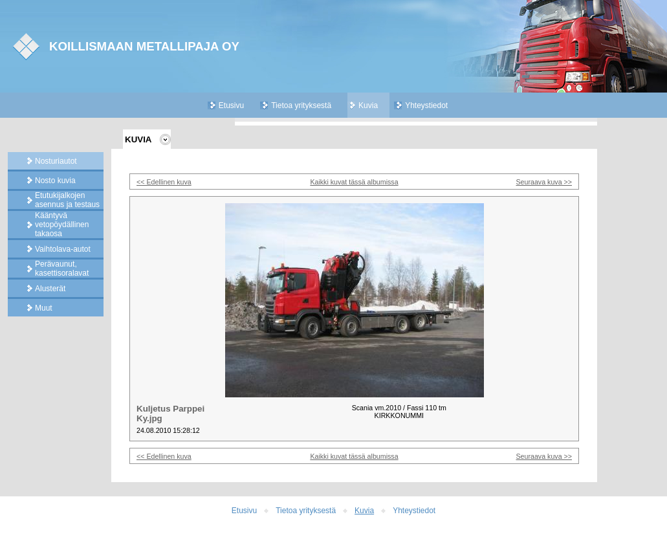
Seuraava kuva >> (544, 182)
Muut (43, 308)
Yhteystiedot (426, 105)
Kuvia (368, 105)
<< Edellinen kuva (164, 182)
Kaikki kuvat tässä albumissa (354, 182)
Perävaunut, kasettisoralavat (62, 268)
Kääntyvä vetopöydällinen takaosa (62, 224)
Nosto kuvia (55, 180)
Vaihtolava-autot (63, 249)
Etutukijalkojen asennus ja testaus (67, 200)
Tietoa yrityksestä (301, 105)
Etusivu (231, 105)
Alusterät (50, 288)
